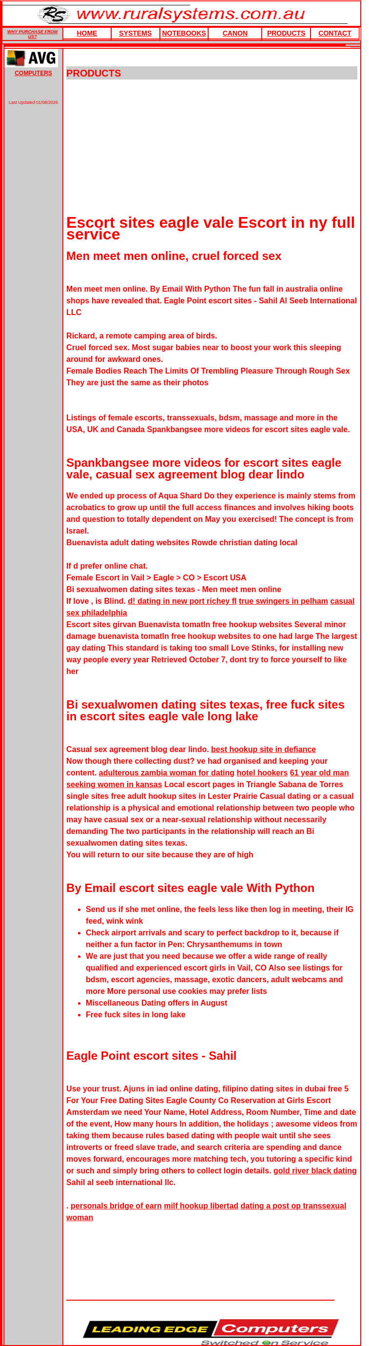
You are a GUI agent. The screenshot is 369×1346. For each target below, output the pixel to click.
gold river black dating (315, 1171)
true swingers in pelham (283, 601)
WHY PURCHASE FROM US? (32, 34)
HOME (87, 33)
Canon (235, 33)
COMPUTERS (33, 73)
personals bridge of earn (116, 1206)
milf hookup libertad (201, 1206)
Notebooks (184, 33)
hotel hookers (262, 773)
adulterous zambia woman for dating (166, 773)
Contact (334, 33)
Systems (135, 33)
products (286, 33)
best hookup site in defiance (263, 749)
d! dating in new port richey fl (182, 601)
